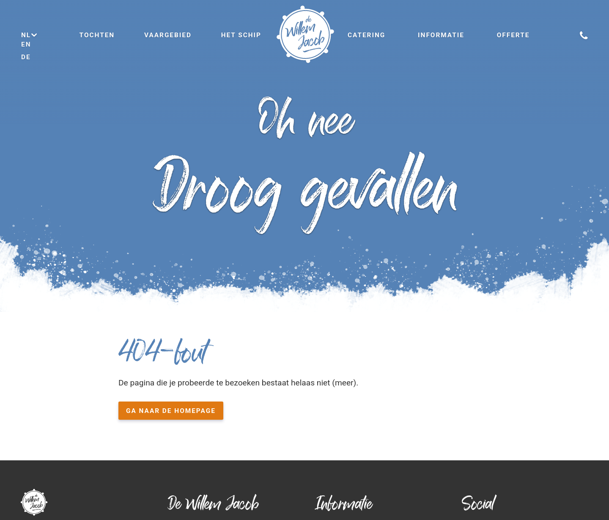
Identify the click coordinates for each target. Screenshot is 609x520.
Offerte (513, 35)
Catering (366, 35)
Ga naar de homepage (171, 411)
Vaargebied (168, 35)
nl (29, 35)
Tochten (97, 35)
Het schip (241, 35)
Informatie (441, 35)
